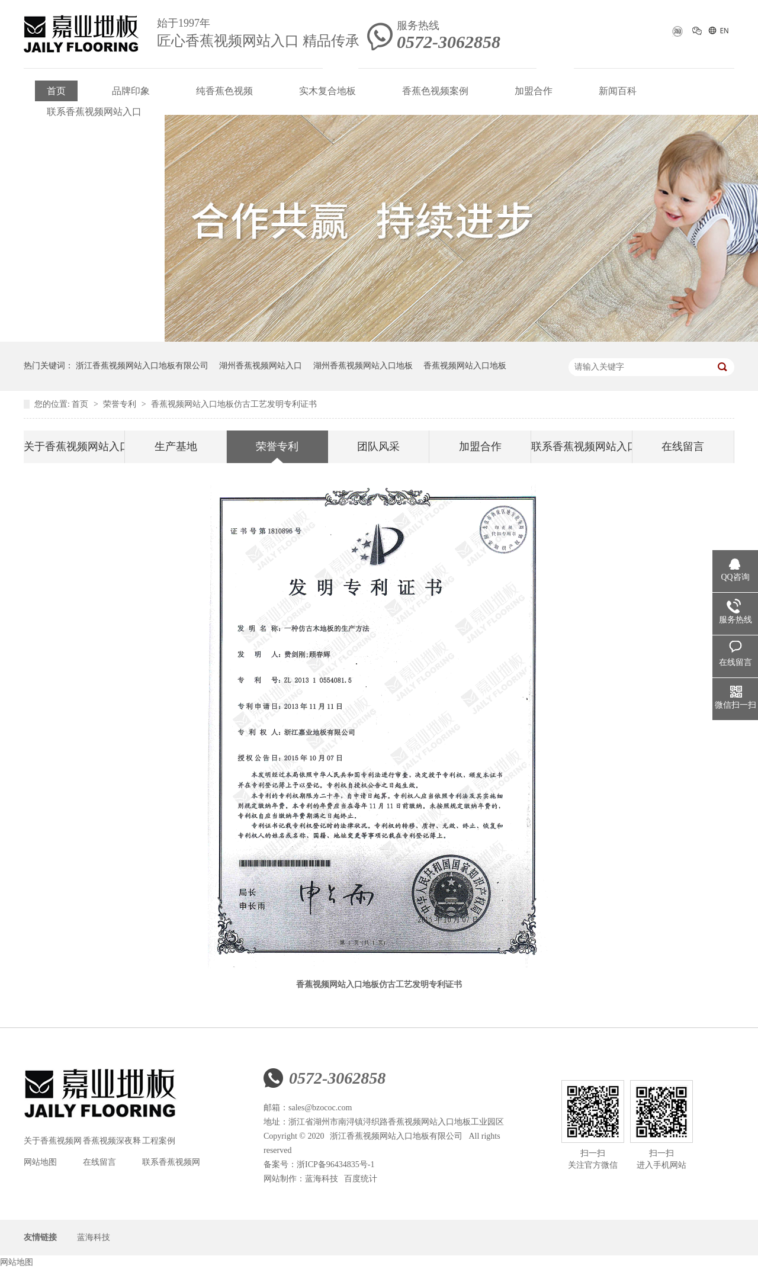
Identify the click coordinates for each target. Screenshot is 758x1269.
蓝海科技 (321, 1178)
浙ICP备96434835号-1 (335, 1164)
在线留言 (682, 446)
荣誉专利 (121, 404)
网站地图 (40, 1162)
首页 (56, 91)
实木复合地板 (327, 91)
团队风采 (378, 446)
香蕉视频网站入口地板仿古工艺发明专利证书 (234, 404)
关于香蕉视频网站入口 (74, 446)
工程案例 (158, 1140)
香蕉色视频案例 (435, 91)
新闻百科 (618, 91)
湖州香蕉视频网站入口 (260, 365)
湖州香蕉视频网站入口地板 (363, 365)
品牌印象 (131, 91)
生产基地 (176, 446)
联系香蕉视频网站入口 (94, 112)
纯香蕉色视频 (224, 91)
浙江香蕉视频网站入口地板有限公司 (142, 365)
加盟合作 (534, 91)
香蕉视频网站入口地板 (464, 365)
